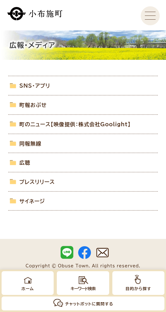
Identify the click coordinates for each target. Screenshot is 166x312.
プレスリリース (37, 181)
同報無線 (30, 143)
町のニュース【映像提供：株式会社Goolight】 (75, 124)
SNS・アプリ (34, 85)
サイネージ (32, 201)
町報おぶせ (33, 105)
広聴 (24, 162)
